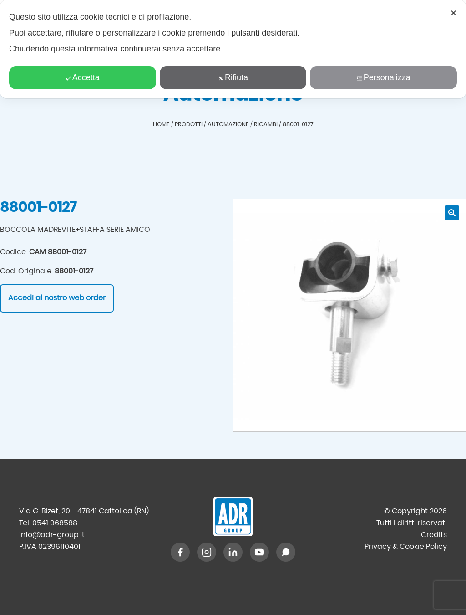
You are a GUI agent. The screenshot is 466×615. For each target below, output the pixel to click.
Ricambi (266, 125)
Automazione (228, 125)
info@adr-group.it (52, 534)
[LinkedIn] (233, 552)
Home (161, 125)
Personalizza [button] (383, 77)
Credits (434, 534)
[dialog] (233, 49)
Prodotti (189, 125)
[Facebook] (180, 552)
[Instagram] (206, 552)
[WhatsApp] (285, 552)
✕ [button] (453, 13)
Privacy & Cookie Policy (406, 546)
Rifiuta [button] (233, 77)
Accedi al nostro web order (57, 298)
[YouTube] (259, 552)
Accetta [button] (83, 77)
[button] (452, 212)
